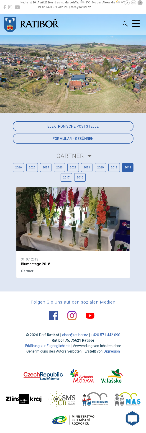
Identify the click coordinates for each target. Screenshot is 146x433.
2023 (59, 167)
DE (140, 3)
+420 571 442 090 (105, 335)
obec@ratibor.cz (75, 335)
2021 (87, 167)
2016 (80, 177)
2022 (73, 167)
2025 (32, 167)
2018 (128, 167)
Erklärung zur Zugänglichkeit (47, 346)
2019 (114, 167)
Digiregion (111, 351)
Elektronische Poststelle (73, 126)
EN (133, 3)
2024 (46, 167)
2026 (18, 167)
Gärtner (70, 155)
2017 (66, 177)
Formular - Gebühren (73, 139)
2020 (100, 167)
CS (127, 3)
